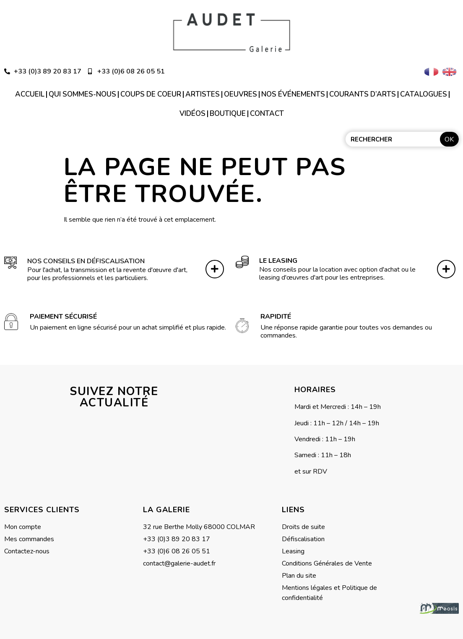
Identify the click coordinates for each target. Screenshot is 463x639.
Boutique (228, 113)
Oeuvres (240, 94)
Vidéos (192, 113)
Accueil (29, 94)
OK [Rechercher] (449, 139)
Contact (267, 113)
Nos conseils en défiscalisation (86, 260)
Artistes (202, 94)
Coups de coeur (150, 94)
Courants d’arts (362, 94)
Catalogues (423, 94)
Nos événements (293, 94)
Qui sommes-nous (82, 94)
